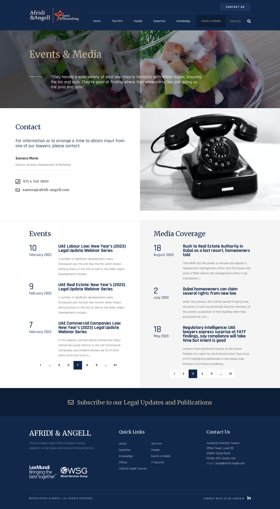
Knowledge (183, 21)
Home (97, 21)
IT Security (157, 462)
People (138, 21)
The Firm (117, 21)
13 (230, 374)
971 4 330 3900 (32, 181)
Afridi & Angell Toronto (133, 469)
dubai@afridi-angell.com (230, 463)
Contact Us (235, 7)
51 (115, 365)
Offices (123, 462)
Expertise (159, 21)
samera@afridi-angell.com (42, 189)
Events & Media (211, 21)
